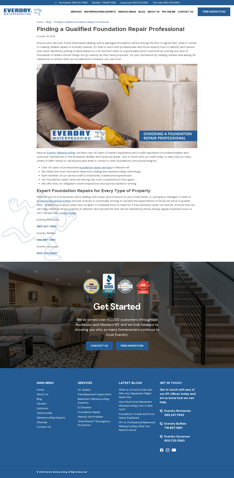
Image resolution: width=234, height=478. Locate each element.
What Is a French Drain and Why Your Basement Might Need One (135, 393)
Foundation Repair (89, 412)
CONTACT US (99, 346)
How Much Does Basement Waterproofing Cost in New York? (136, 405)
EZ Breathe (84, 407)
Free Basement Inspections (94, 394)
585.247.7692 (80, 2)
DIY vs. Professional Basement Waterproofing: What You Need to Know (137, 426)
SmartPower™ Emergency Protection (94, 423)
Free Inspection (214, 11)
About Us (153, 11)
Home (40, 389)
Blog (141, 11)
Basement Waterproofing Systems (93, 400)
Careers (42, 403)
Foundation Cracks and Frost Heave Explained (137, 416)
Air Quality (84, 389)
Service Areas (127, 11)
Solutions (42, 408)
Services (76, 11)
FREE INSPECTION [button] (132, 346)
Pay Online (168, 11)
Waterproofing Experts (100, 11)
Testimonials (44, 413)
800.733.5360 (140, 2)
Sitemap (42, 422)
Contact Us (185, 11)
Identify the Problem (90, 416)
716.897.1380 (108, 2)
